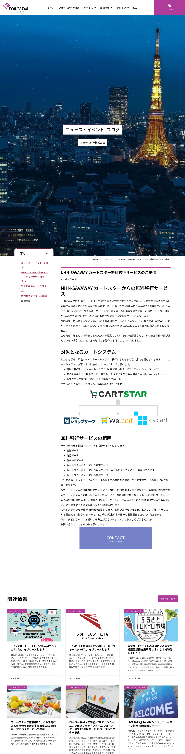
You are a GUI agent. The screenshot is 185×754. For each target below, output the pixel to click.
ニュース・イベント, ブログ (34, 265)
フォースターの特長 (69, 7)
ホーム (50, 7)
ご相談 (169, 9)
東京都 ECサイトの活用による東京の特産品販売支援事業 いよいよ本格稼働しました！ (150, 649)
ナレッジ (123, 7)
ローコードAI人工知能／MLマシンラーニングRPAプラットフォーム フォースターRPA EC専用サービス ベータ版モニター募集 (92, 727)
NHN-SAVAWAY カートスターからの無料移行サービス (34, 277)
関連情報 (25, 301)
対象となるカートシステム (34, 288)
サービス (90, 7)
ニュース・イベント (110, 259)
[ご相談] (169, 5)
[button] (47, 253)
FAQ (135, 7)
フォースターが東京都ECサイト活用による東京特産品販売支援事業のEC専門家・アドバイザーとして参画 (33, 725)
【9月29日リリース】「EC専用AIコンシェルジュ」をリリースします (34, 647)
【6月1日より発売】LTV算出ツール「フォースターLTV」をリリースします (92, 647)
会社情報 (106, 7)
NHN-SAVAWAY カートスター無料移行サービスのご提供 (145, 259)
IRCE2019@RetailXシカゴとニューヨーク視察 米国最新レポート (150, 723)
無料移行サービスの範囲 (34, 295)
